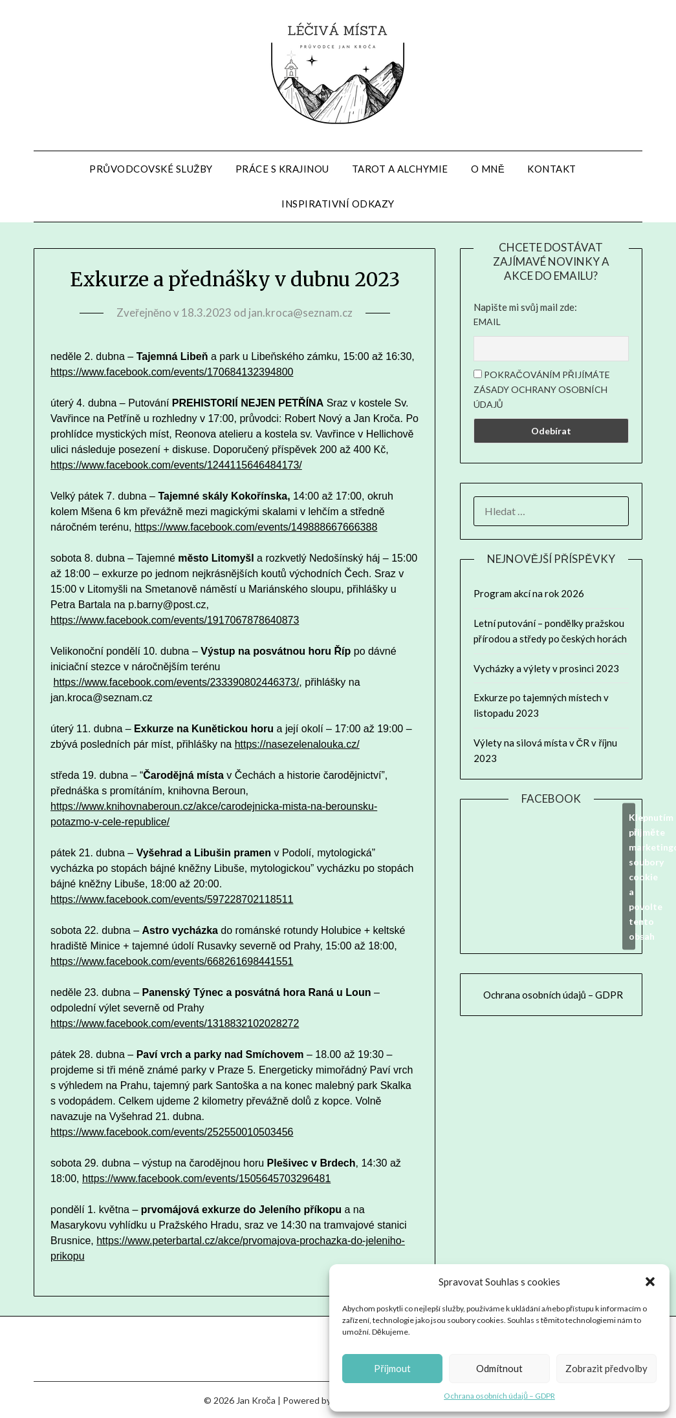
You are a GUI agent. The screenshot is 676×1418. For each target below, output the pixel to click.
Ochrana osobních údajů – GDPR (499, 1396)
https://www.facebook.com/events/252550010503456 (171, 1132)
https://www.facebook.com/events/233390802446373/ (177, 682)
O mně (488, 169)
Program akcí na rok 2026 (529, 593)
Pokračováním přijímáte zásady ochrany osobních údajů (542, 389)
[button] (650, 1281)
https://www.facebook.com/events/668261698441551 (171, 961)
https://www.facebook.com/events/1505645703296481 (206, 1178)
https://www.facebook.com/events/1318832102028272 (174, 1023)
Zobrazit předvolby (606, 1368)
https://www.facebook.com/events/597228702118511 (171, 899)
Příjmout (392, 1368)
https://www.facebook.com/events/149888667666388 (256, 527)
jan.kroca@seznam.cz (300, 312)
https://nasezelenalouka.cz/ (297, 744)
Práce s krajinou (282, 169)
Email (487, 321)
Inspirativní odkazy (338, 203)
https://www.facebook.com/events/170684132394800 (171, 371)
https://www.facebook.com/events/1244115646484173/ (176, 465)
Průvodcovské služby (150, 169)
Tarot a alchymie (400, 169)
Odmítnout (499, 1368)
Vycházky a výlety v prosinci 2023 (546, 668)
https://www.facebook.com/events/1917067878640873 (174, 620)
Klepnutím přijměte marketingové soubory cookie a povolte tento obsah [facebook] (632, 876)
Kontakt (551, 169)
